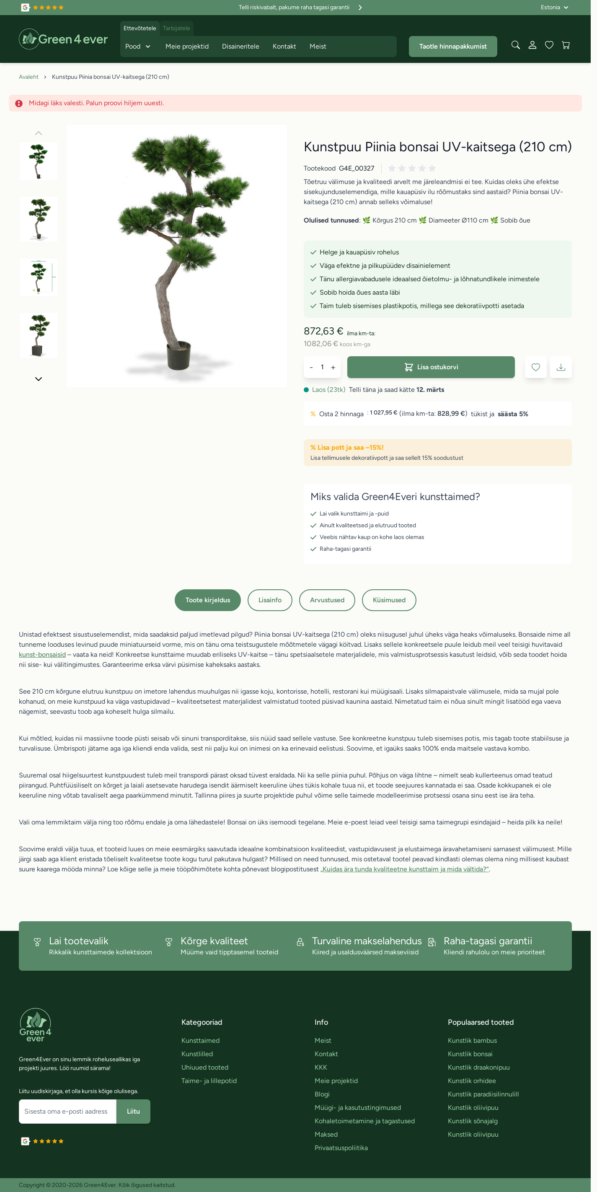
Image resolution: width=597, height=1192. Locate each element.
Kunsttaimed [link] (200, 1040)
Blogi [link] (322, 1094)
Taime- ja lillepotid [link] (209, 1081)
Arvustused (327, 600)
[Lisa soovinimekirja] (536, 367)
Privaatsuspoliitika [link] (341, 1148)
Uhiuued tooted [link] (204, 1067)
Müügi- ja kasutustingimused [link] (358, 1108)
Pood (138, 46)
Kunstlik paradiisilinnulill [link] (483, 1094)
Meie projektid (187, 46)
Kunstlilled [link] (197, 1054)
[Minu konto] (532, 45)
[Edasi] (38, 379)
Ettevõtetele (140, 28)
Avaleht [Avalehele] (29, 76)
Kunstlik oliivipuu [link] (473, 1108)
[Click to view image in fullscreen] (177, 256)
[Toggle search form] (516, 45)
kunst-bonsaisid (42, 654)
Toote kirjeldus (208, 600)
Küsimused (389, 600)
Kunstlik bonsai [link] (470, 1054)
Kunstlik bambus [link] (472, 1040)
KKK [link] (321, 1067)
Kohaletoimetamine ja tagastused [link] (365, 1121)
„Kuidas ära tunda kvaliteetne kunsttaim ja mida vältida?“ (404, 869)
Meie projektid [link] (336, 1081)
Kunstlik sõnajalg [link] (473, 1121)
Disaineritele (240, 46)
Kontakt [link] (326, 1054)
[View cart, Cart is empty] (566, 45)
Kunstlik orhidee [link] (472, 1081)
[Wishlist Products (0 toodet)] (549, 45)
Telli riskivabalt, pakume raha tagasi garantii (301, 7)
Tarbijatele (176, 28)
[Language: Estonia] (555, 7)
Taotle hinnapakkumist (453, 46)
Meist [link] (323, 1040)
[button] (413, 168)
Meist (318, 46)
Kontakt (284, 46)
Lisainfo (270, 600)
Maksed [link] (326, 1134)
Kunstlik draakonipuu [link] (479, 1067)
